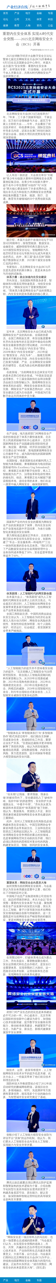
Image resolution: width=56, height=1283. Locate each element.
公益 (50, 25)
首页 (5, 13)
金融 (39, 13)
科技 (50, 19)
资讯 (39, 25)
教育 (16, 25)
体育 (39, 19)
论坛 (5, 19)
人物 (27, 25)
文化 (27, 19)
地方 (27, 13)
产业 (16, 13)
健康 (5, 25)
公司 (16, 19)
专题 (50, 13)
